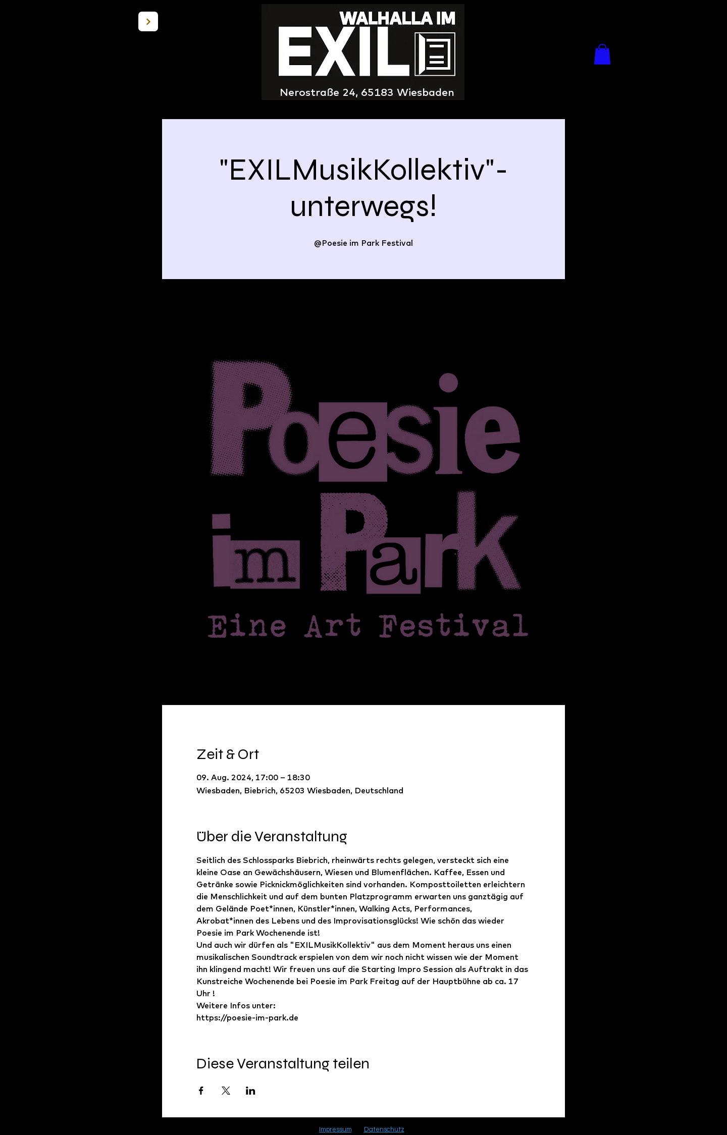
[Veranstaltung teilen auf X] (226, 1091)
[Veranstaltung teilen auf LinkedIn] (250, 1091)
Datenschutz (384, 1129)
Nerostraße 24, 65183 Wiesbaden (367, 91)
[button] (602, 54)
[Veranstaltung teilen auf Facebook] (201, 1091)
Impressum (335, 1129)
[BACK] (148, 21)
